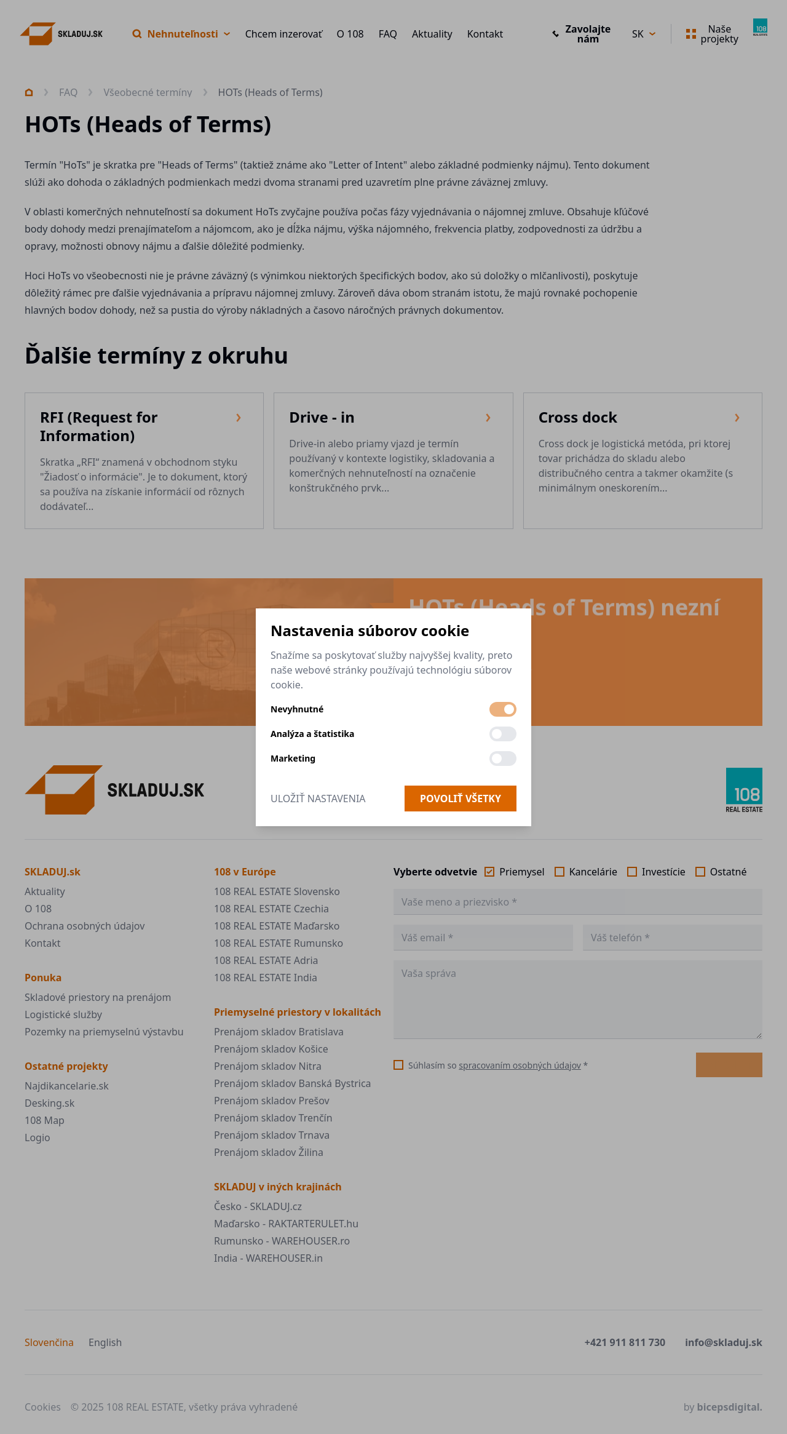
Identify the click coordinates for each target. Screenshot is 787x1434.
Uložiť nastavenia (318, 798)
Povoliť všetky (460, 798)
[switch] (502, 709)
